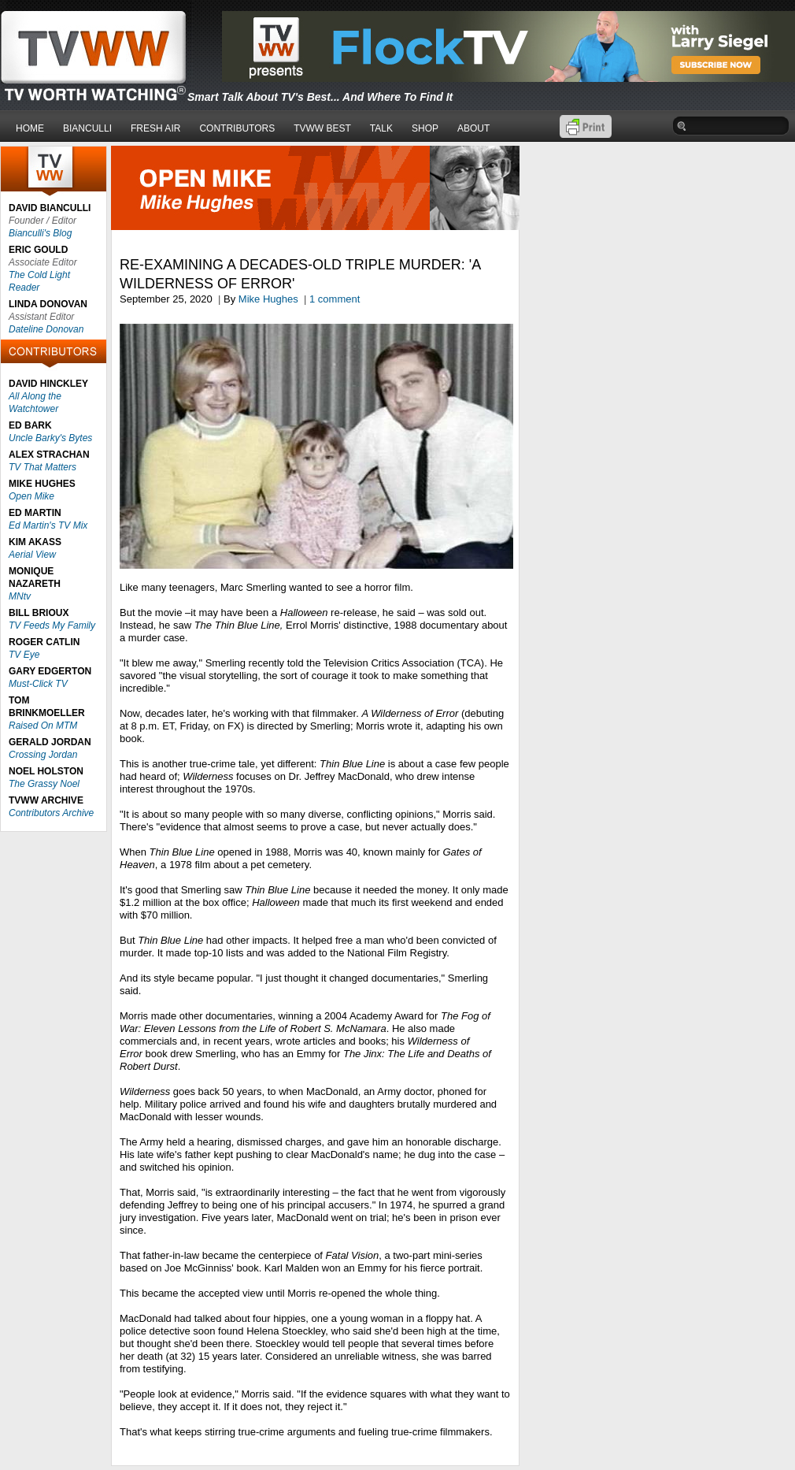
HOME (30, 128)
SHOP (425, 128)
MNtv (20, 596)
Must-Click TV (38, 683)
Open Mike (31, 496)
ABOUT (473, 128)
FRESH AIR (155, 128)
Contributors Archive (51, 813)
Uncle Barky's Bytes (50, 438)
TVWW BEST (322, 128)
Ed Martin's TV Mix (48, 525)
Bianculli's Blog (40, 233)
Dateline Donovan (46, 329)
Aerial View (32, 554)
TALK (381, 128)
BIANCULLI (87, 128)
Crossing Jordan (43, 754)
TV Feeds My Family (52, 625)
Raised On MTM (43, 725)
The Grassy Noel (44, 783)
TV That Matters (42, 467)
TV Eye (24, 654)
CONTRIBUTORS (237, 128)
